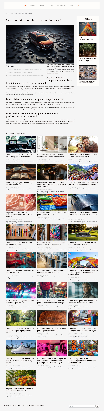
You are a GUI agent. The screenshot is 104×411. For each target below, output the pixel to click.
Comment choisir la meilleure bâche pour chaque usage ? (51, 214)
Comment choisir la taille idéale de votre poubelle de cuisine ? (51, 271)
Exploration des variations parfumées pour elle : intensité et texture (19, 215)
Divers (71, 5)
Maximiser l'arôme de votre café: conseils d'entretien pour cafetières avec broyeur (51, 184)
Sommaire (11, 66)
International (42, 5)
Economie (32, 5)
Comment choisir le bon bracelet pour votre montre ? (19, 244)
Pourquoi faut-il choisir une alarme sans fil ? (87, 82)
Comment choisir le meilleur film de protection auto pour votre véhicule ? (82, 215)
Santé (51, 5)
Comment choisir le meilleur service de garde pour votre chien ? (82, 156)
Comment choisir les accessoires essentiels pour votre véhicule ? (19, 156)
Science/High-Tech (61, 5)
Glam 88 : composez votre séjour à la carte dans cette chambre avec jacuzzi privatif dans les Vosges (52, 360)
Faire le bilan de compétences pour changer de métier (20, 72)
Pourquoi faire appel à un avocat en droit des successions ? (87, 60)
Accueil (6, 13)
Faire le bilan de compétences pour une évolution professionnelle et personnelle (26, 75)
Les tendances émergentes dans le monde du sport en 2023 (20, 301)
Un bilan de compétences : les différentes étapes (87, 38)
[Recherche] (82, 406)
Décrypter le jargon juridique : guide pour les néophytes (20, 183)
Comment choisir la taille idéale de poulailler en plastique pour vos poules (20, 330)
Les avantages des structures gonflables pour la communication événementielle (82, 360)
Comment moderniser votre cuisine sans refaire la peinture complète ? (51, 156)
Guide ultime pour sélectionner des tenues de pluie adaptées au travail (82, 301)
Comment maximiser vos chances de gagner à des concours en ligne (82, 329)
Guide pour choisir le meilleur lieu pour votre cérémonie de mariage (50, 301)
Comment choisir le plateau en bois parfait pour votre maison (51, 329)
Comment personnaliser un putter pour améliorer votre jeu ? (82, 244)
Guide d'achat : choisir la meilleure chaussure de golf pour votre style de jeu (20, 360)
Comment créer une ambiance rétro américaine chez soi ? (20, 271)
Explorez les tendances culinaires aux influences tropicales (19, 389)
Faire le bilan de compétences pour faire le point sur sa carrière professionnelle (26, 69)
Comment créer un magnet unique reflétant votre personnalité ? (51, 244)
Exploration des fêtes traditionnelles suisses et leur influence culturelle (83, 183)
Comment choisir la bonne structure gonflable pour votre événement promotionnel (83, 272)
